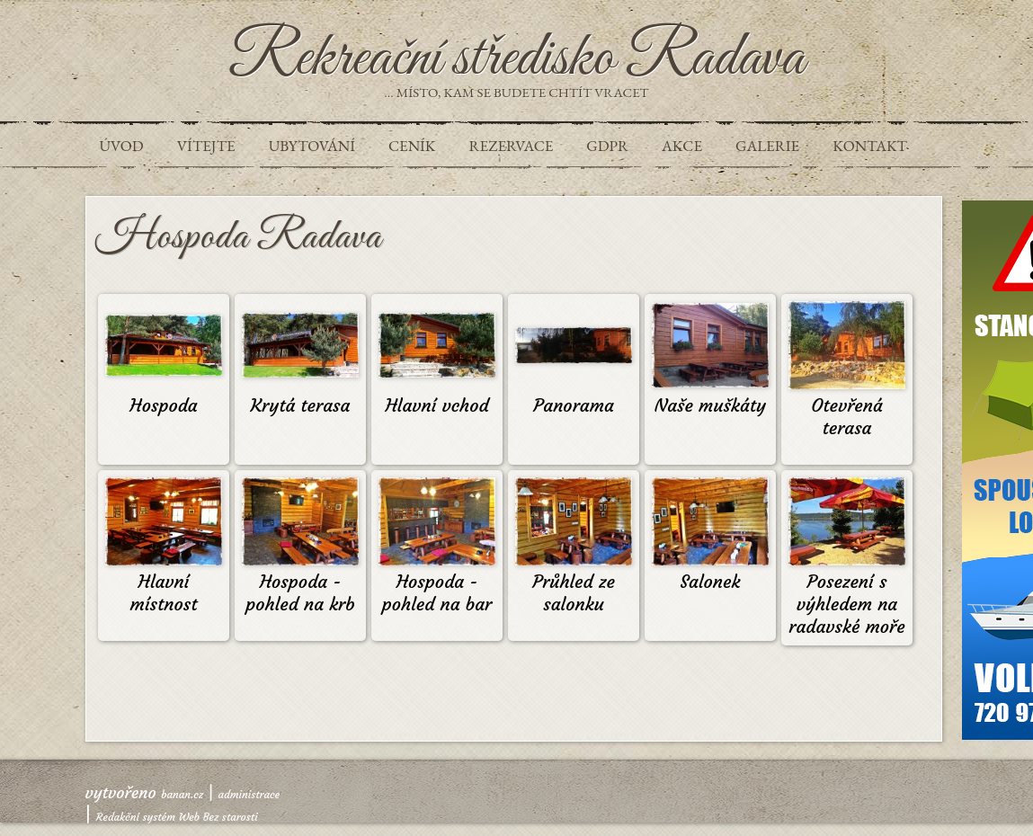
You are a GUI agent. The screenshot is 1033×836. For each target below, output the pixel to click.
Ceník (411, 146)
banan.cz (182, 794)
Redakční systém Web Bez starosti (177, 816)
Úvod (122, 146)
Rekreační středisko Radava (516, 59)
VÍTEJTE (206, 146)
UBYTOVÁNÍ (312, 146)
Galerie (767, 146)
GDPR (607, 146)
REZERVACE (510, 146)
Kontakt (870, 146)
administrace (249, 794)
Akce (682, 146)
